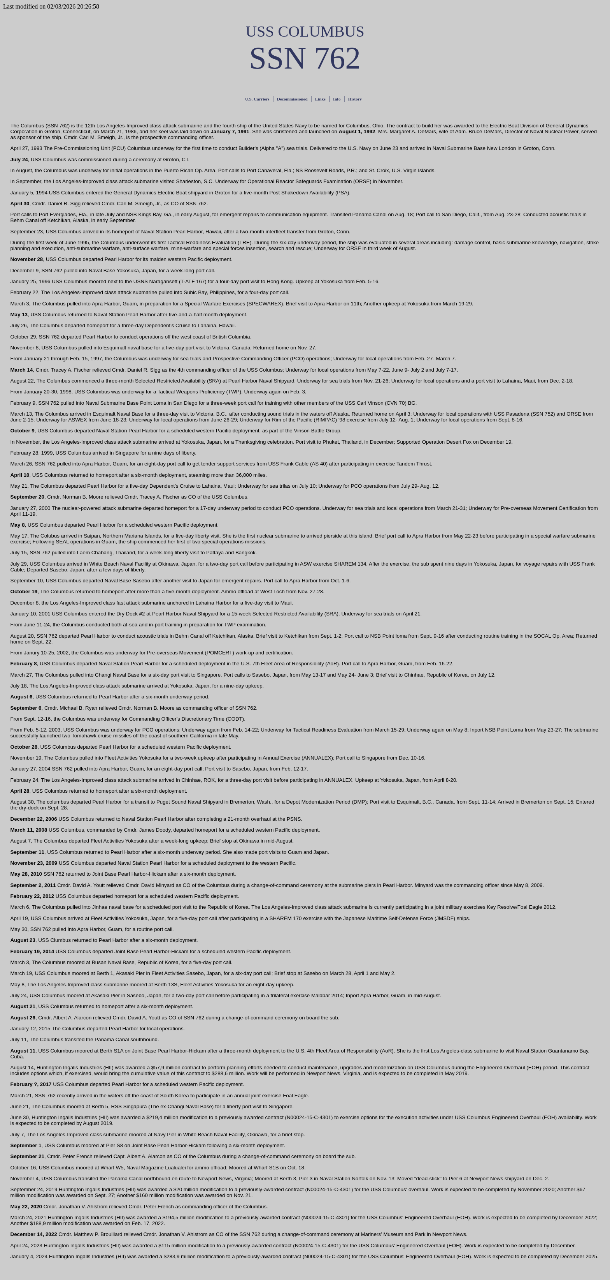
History (355, 99)
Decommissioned (292, 99)
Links (320, 99)
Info (337, 99)
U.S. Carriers (257, 99)
